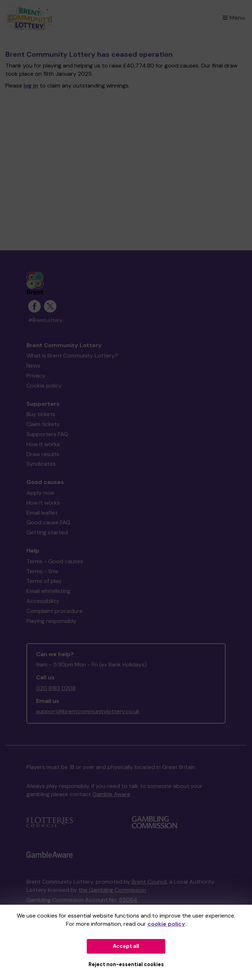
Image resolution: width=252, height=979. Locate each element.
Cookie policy (44, 385)
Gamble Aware (111, 794)
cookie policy (166, 924)
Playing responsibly (51, 621)
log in (31, 85)
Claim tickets (43, 424)
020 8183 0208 (56, 688)
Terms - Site (42, 571)
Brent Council (149, 881)
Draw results (42, 454)
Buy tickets (40, 414)
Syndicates (41, 464)
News (33, 365)
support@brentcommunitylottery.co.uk (88, 711)
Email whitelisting (48, 591)
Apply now (40, 492)
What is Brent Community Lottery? (72, 355)
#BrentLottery (45, 320)
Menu (234, 17)
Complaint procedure (54, 611)
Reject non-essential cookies (126, 964)
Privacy (35, 375)
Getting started (47, 532)
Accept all (126, 946)
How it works (43, 444)
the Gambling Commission (112, 890)
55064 (128, 900)
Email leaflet (41, 512)
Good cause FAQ (48, 522)
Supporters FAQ (47, 434)
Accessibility (42, 601)
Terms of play (44, 581)
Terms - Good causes (54, 561)
